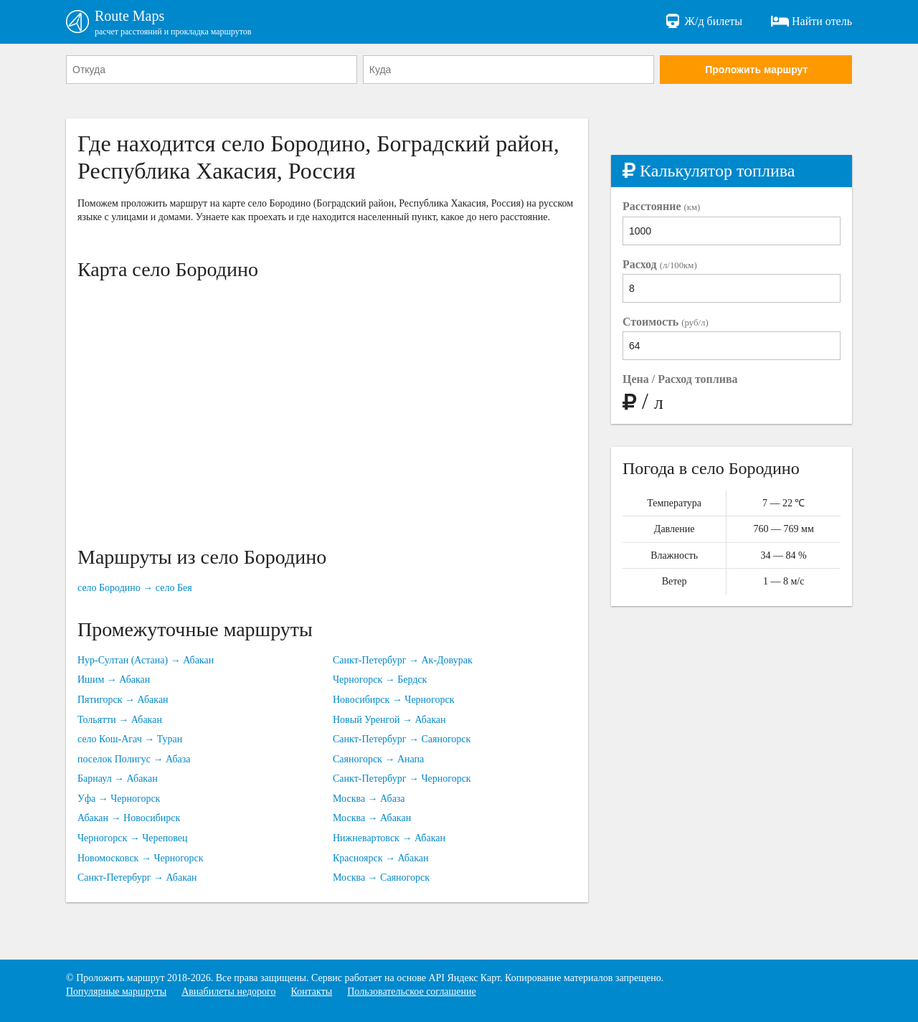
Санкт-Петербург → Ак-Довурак (403, 660)
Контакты (311, 991)
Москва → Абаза (369, 798)
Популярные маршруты (116, 991)
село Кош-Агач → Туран (129, 739)
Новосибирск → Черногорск (394, 699)
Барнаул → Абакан (117, 778)
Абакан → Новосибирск (128, 818)
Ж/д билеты (703, 21)
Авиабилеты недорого (228, 991)
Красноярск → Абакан (380, 858)
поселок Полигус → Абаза (134, 759)
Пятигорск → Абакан (123, 699)
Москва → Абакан (372, 818)
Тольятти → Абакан (119, 719)
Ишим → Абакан (113, 679)
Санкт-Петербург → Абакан (137, 877)
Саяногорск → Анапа (378, 759)
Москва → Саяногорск (381, 877)
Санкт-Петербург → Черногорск (402, 778)
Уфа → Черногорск (118, 798)
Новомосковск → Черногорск (140, 858)
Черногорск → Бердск (380, 679)
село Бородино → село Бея (134, 587)
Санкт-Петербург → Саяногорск (401, 739)
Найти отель (811, 21)
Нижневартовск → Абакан (389, 838)
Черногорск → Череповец (132, 838)
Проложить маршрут (756, 69)
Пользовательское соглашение (411, 991)
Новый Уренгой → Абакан (389, 719)
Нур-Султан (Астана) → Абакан (145, 660)
